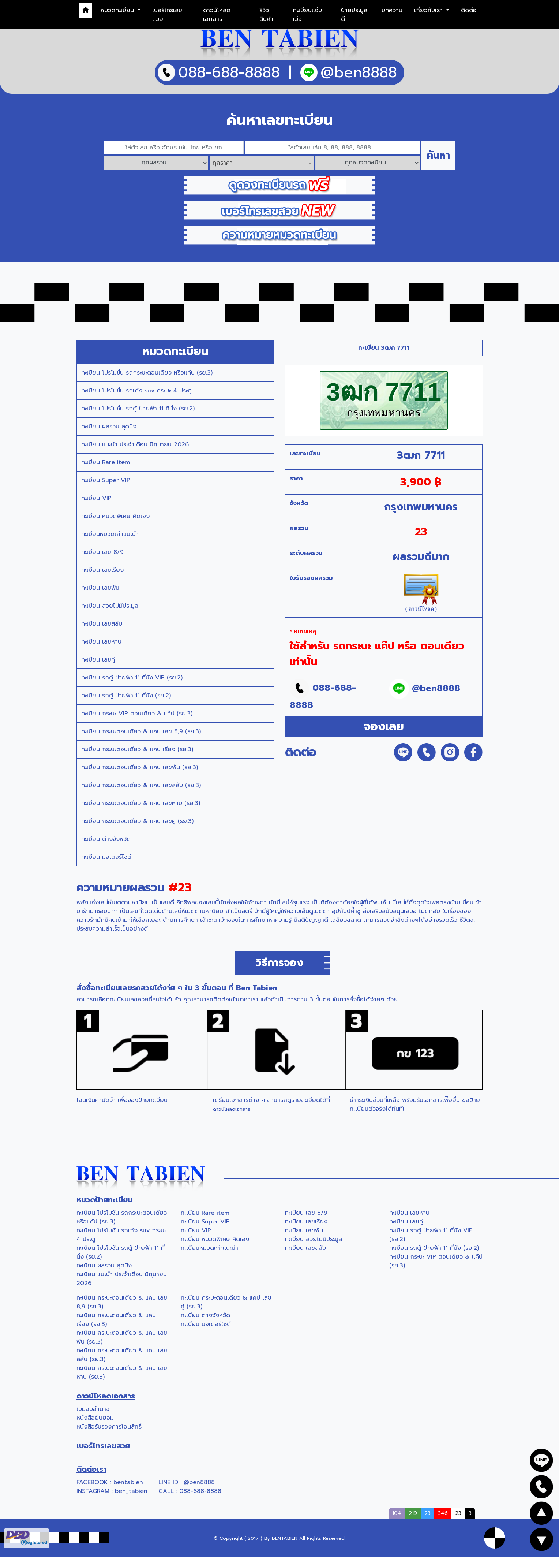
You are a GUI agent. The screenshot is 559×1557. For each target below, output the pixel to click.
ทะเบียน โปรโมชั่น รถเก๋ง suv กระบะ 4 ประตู (136, 390)
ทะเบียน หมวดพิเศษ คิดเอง (115, 516)
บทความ (392, 10)
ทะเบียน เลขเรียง (102, 570)
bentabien (128, 1482)
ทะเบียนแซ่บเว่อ (307, 14)
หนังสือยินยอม (95, 1417)
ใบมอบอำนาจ (92, 1409)
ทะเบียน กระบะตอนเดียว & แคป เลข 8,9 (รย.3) (141, 731)
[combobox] (262, 163)
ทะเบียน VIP (96, 498)
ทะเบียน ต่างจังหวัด (106, 839)
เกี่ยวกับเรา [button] (429, 10)
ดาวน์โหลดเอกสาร (216, 14)
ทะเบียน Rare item (105, 462)
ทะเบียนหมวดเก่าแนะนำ (110, 534)
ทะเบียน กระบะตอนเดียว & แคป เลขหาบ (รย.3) (140, 803)
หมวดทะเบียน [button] (118, 10)
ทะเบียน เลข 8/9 (102, 552)
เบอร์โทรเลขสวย (167, 14)
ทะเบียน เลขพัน (100, 588)
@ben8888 (199, 1482)
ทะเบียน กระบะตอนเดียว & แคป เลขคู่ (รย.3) (137, 821)
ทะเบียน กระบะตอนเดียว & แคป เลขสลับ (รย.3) (141, 785)
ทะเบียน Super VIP (105, 480)
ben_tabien (131, 1491)
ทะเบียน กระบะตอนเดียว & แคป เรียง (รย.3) (137, 749)
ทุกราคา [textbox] (223, 163)
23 (458, 1513)
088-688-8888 (200, 1491)
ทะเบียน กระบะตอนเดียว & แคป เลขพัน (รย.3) (139, 767)
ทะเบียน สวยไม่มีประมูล (109, 605)
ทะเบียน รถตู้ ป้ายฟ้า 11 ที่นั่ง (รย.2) (126, 695)
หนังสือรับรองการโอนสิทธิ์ (109, 1426)
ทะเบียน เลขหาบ (101, 641)
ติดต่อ (469, 10)
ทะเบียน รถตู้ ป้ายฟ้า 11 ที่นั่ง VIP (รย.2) (132, 677)
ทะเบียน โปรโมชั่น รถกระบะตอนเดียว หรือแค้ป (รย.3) (147, 372)
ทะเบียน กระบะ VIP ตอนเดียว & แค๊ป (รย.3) (136, 713)
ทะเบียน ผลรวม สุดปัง (108, 426)
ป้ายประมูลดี (354, 14)
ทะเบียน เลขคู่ (98, 659)
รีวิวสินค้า (266, 14)
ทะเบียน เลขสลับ (101, 623)
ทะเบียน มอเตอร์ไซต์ (106, 857)
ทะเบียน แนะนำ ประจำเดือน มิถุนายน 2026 (135, 444)
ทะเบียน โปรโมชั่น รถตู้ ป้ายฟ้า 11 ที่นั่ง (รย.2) (138, 408)
